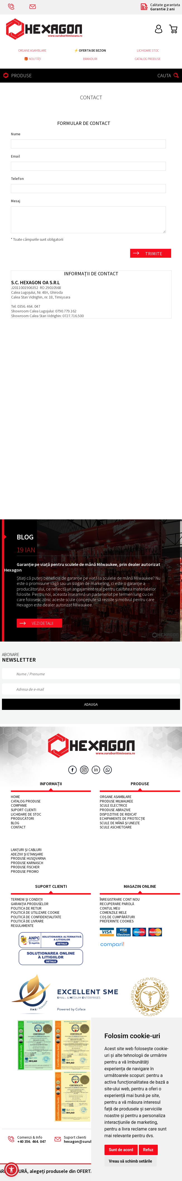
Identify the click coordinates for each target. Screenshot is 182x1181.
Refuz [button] (148, 1150)
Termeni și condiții (27, 899)
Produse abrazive (115, 810)
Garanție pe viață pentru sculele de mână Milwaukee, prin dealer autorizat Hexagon (82, 567)
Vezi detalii (42, 623)
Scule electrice (113, 805)
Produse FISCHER (25, 867)
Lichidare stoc (148, 50)
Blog (15, 823)
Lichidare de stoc (26, 814)
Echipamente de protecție (122, 818)
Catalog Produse (148, 59)
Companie (19, 805)
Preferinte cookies (117, 921)
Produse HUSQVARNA (28, 858)
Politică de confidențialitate (36, 917)
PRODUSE (17, 75)
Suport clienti (23, 810)
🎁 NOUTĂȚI (32, 59)
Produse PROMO (25, 871)
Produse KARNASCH (27, 863)
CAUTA (168, 75)
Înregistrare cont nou (120, 899)
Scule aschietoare (116, 827)
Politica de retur (26, 908)
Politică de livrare (27, 921)
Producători (22, 818)
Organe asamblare (32, 50)
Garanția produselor (29, 904)
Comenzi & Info (24, 1139)
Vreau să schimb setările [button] (130, 1161)
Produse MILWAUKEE (116, 801)
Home (15, 797)
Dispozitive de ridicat (118, 814)
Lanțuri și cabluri (26, 850)
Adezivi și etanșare (27, 854)
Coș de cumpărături (117, 917)
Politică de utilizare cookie (35, 912)
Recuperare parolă (117, 904)
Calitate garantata (160, 7)
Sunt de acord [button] (121, 1150)
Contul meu (110, 908)
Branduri (90, 59)
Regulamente (22, 926)
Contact (18, 827)
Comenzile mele (113, 912)
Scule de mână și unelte (120, 823)
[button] (11, 1169)
